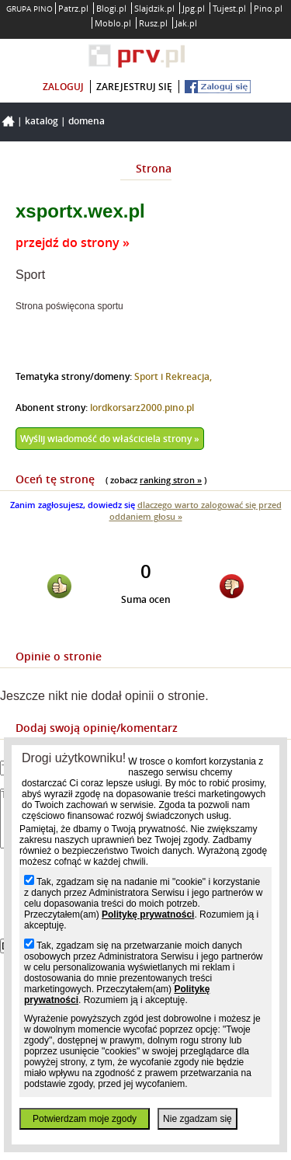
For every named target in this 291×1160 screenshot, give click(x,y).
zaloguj (63, 86)
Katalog (41, 120)
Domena (86, 120)
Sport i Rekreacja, (173, 376)
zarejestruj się (134, 86)
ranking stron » (171, 480)
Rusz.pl (153, 23)
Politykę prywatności (148, 914)
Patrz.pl (73, 8)
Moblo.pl (113, 23)
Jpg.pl (193, 8)
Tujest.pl (229, 8)
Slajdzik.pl (154, 8)
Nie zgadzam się (197, 1118)
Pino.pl (268, 8)
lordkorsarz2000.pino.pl (142, 407)
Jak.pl (186, 23)
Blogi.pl (111, 8)
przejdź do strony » (73, 242)
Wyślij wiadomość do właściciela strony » (109, 438)
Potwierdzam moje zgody (85, 1118)
